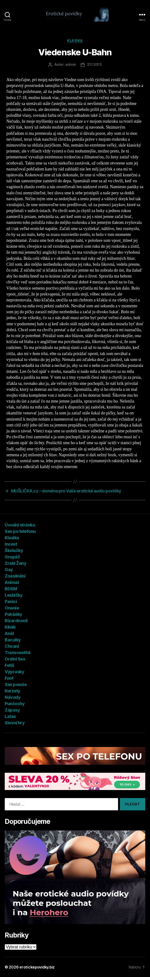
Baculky (13, 639)
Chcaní (12, 646)
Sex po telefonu (20, 531)
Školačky (14, 550)
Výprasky (14, 671)
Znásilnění (15, 575)
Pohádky (13, 614)
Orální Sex (15, 658)
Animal (12, 582)
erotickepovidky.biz (37, 967)
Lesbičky (13, 595)
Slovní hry (15, 722)
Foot (9, 678)
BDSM (11, 588)
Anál (9, 633)
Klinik (10, 627)
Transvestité (17, 652)
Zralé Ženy (15, 563)
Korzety (12, 690)
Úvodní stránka (20, 524)
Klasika (75, 41)
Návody (12, 697)
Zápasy (12, 710)
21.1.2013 (94, 64)
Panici (11, 601)
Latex (10, 716)
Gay (9, 569)
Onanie (12, 607)
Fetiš (9, 665)
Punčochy (15, 703)
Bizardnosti (16, 620)
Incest (11, 544)
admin (70, 64)
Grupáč (12, 556)
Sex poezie (15, 684)
